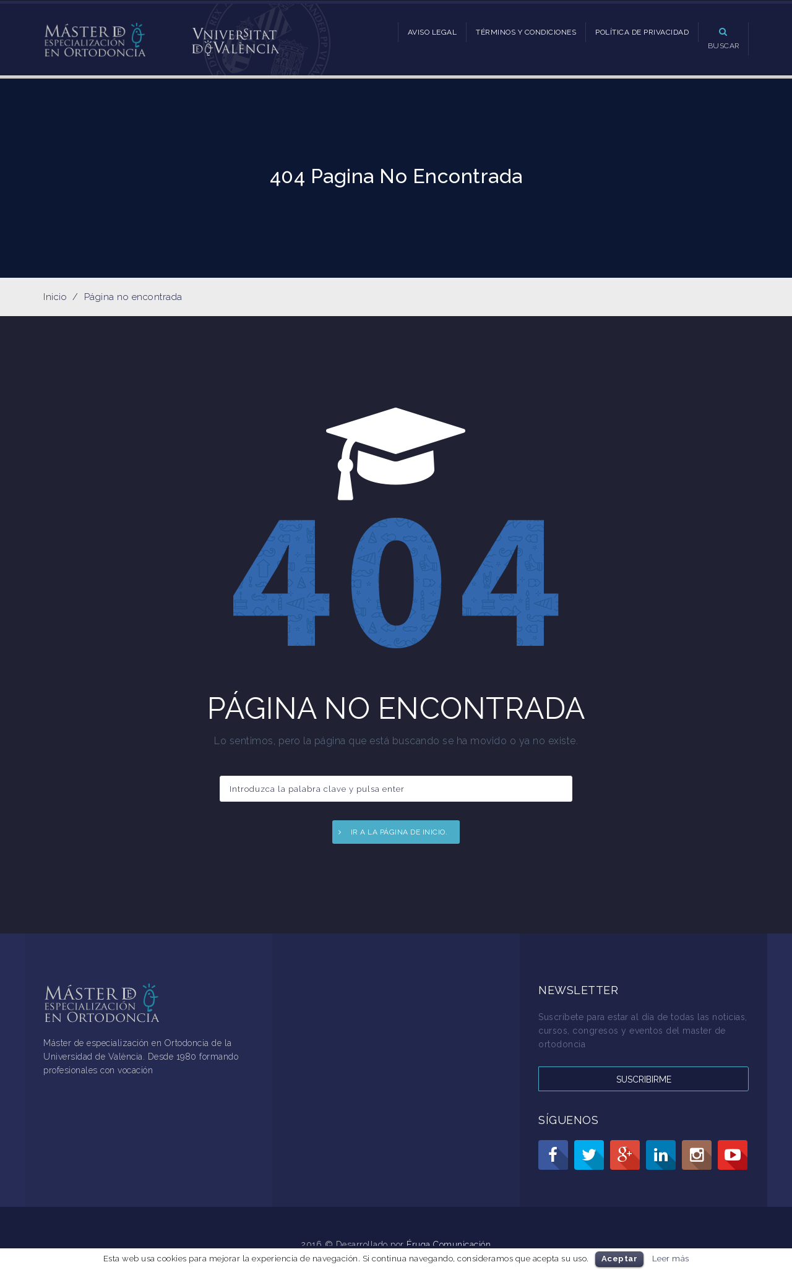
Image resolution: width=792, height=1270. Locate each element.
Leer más (670, 1258)
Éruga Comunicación (449, 1245)
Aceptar (619, 1258)
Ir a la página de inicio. (399, 832)
